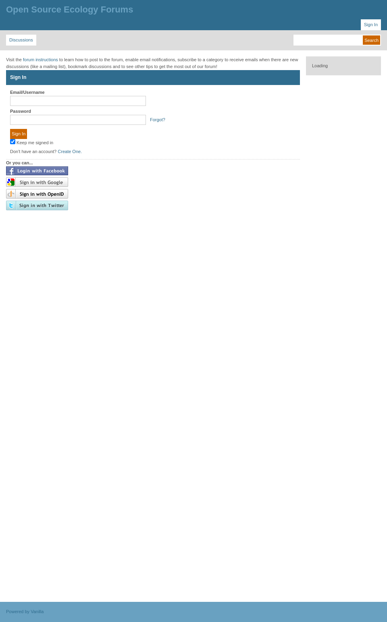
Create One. (70, 151)
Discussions (21, 39)
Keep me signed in (31, 142)
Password (20, 111)
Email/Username (27, 92)
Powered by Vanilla (25, 611)
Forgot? (157, 119)
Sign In (371, 24)
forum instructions (40, 59)
